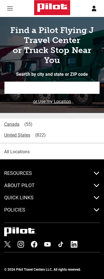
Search (96, 88)
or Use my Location (52, 101)
